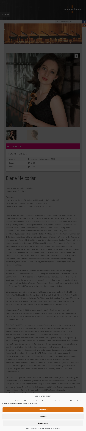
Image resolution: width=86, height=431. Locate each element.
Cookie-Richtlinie (31, 428)
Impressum (56, 428)
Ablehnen (43, 416)
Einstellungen (43, 423)
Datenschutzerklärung (45, 428)
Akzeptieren (43, 410)
